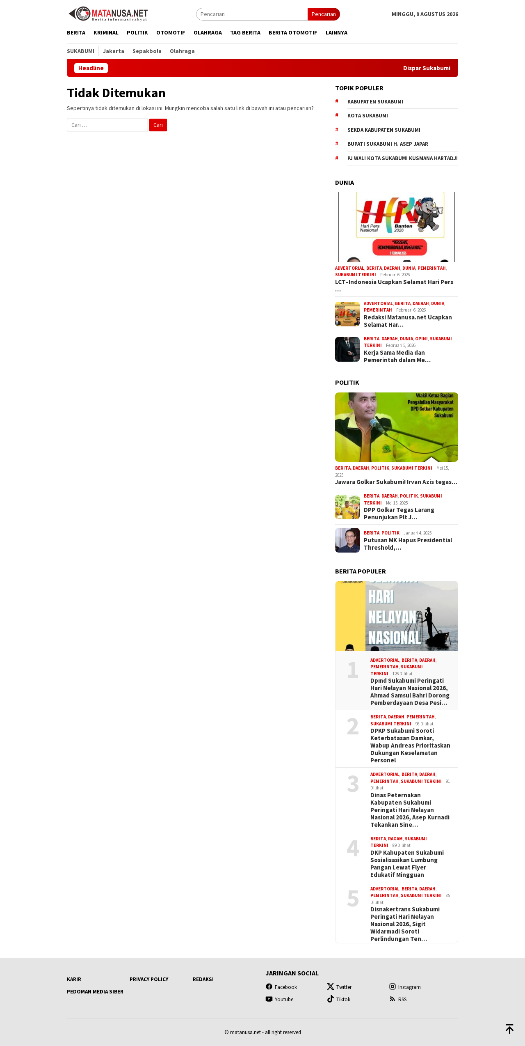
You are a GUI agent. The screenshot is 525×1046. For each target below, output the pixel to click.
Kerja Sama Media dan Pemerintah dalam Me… (397, 356)
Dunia (408, 268)
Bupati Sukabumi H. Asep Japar (387, 143)
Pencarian (324, 14)
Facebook (281, 987)
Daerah (392, 268)
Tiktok (338, 999)
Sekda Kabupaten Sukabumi (383, 129)
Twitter (339, 987)
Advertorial (349, 268)
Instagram (405, 987)
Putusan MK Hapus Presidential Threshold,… (408, 544)
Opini (421, 339)
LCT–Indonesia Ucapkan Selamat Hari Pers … (394, 285)
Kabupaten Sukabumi (375, 101)
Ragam (395, 839)
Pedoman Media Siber (95, 991)
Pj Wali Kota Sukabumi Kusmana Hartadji (402, 158)
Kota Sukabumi (367, 115)
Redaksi (203, 979)
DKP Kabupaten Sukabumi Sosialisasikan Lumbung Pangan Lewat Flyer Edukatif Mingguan (407, 864)
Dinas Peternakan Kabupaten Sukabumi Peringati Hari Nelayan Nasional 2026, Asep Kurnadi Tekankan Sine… (410, 809)
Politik (380, 468)
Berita (374, 268)
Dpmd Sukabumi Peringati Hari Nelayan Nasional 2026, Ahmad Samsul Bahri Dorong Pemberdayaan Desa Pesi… (410, 692)
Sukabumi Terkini (355, 275)
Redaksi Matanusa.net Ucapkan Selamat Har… (408, 321)
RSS (397, 999)
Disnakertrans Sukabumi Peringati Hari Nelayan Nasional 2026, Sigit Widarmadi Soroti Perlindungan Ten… (405, 924)
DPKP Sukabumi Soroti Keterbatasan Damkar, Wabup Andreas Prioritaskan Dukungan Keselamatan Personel (410, 745)
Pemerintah (432, 268)
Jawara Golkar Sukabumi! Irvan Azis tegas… (396, 482)
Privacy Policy (149, 979)
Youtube (279, 999)
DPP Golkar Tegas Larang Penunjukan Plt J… (399, 513)
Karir (74, 979)
